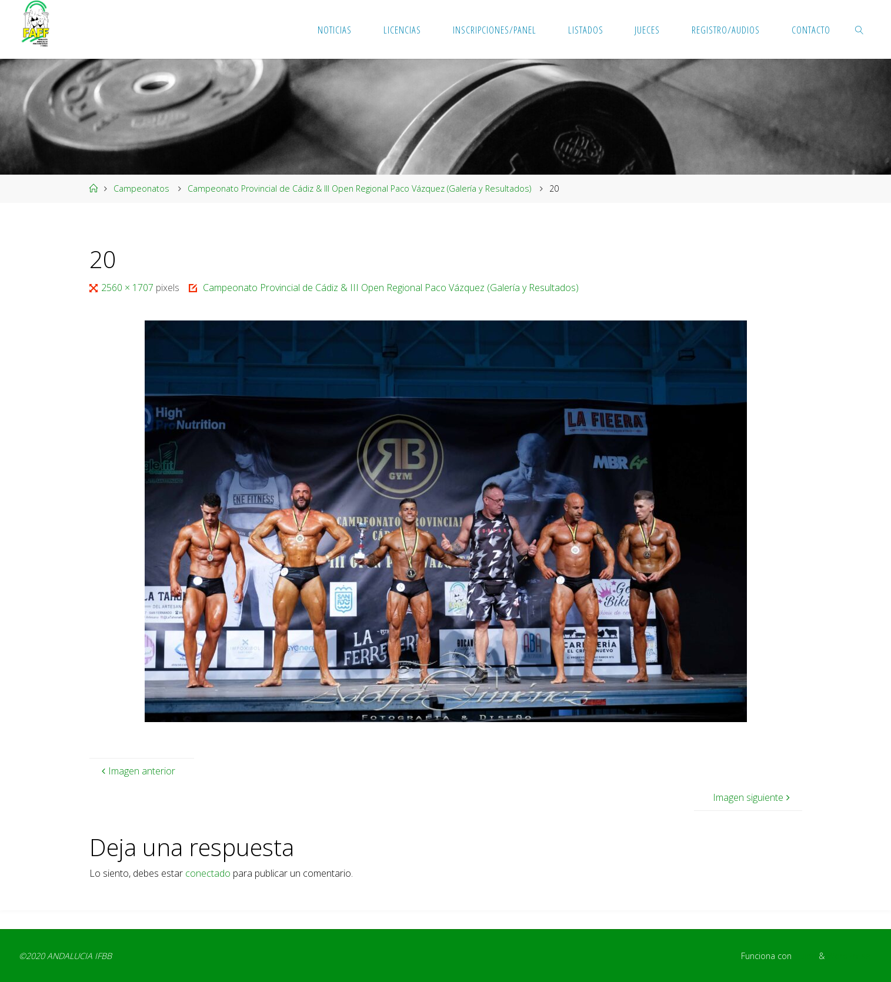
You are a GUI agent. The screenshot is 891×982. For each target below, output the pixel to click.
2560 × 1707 (128, 287)
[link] (859, 29)
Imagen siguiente (753, 797)
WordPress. (849, 955)
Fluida (804, 955)
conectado (208, 873)
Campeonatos (141, 188)
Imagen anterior (137, 770)
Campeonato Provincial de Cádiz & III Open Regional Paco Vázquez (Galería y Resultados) (359, 188)
